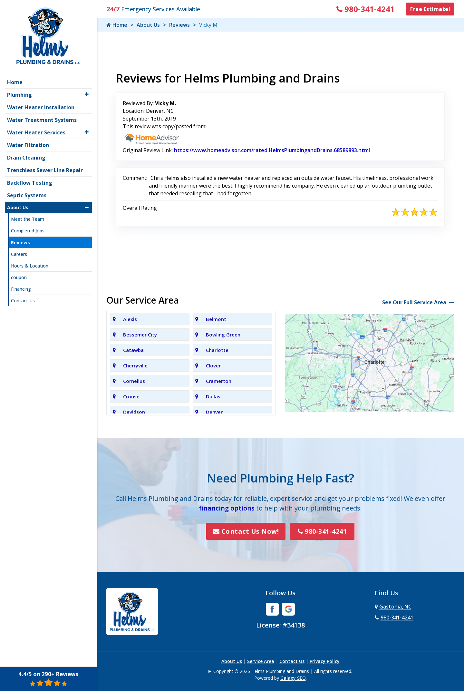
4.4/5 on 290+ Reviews (48, 678)
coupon (19, 275)
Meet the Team (27, 217)
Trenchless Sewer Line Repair (45, 167)
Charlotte (217, 350)
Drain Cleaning (26, 155)
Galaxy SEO (293, 678)
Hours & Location (29, 263)
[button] (87, 92)
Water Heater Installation (40, 105)
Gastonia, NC (393, 606)
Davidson (134, 412)
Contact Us (291, 661)
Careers (19, 252)
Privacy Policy (325, 661)
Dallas (213, 396)
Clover (213, 365)
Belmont (216, 319)
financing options (227, 508)
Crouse (131, 396)
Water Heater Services (36, 130)
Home (116, 24)
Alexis (130, 319)
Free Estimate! (430, 9)
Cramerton (218, 381)
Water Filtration (28, 142)
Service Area (260, 661)
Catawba (133, 350)
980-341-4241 (365, 9)
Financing (21, 287)
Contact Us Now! (246, 531)
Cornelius (134, 381)
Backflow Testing (29, 180)
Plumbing (19, 92)
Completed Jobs (27, 228)
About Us (148, 24)
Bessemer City (140, 334)
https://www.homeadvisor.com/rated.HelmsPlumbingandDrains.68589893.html (272, 150)
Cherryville (135, 365)
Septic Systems (26, 193)
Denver (214, 412)
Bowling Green (223, 334)
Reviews (179, 24)
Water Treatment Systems (42, 117)
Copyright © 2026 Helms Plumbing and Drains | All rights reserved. (282, 671)
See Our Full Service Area (418, 302)
